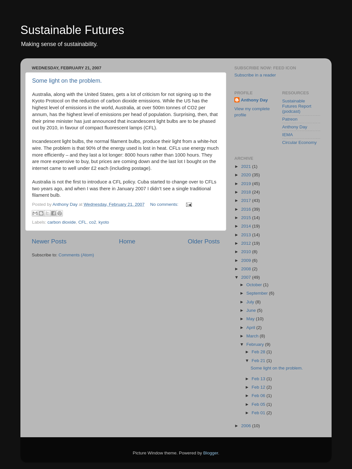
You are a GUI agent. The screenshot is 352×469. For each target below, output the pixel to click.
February (255, 344)
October (254, 284)
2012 (246, 243)
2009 (246, 260)
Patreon (290, 119)
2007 (246, 277)
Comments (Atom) (76, 254)
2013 (246, 234)
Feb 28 (259, 351)
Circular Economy (299, 142)
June (251, 310)
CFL (82, 222)
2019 (246, 183)
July (250, 301)
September (257, 293)
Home (127, 241)
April (251, 327)
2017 (246, 200)
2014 (246, 226)
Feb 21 (259, 360)
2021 (246, 166)
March (253, 336)
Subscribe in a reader (255, 75)
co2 (92, 222)
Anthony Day (254, 100)
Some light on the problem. (67, 80)
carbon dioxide (61, 222)
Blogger (210, 453)
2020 (246, 174)
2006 (246, 425)
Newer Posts (49, 241)
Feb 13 (259, 378)
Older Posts (204, 241)
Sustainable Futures (72, 30)
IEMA (287, 134)
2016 (246, 209)
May (251, 318)
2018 (246, 192)
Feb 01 (259, 412)
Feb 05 (259, 404)
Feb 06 (259, 395)
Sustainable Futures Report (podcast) (296, 106)
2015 (246, 217)
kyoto (104, 222)
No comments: (165, 204)
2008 (246, 268)
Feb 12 (259, 387)
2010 (246, 251)
